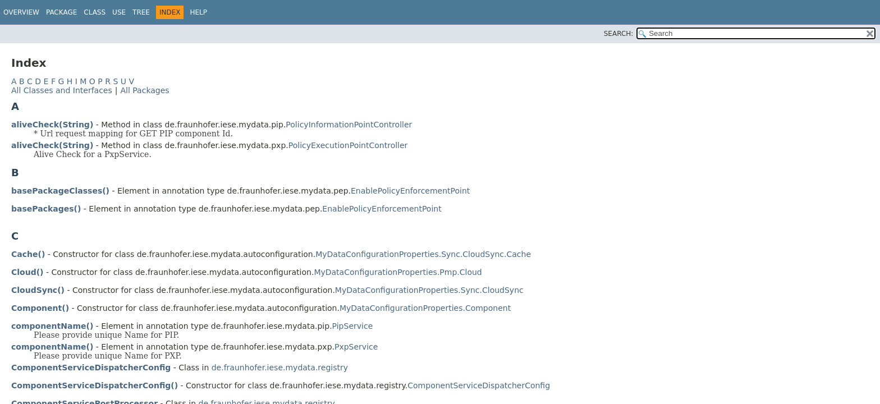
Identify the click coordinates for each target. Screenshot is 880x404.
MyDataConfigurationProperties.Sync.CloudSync (429, 290)
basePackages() (46, 208)
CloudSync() (38, 290)
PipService (352, 326)
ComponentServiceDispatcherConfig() (94, 385)
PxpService (356, 346)
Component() (40, 308)
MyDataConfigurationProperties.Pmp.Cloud (398, 272)
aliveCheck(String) (52, 124)
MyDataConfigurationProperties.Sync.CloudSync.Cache (423, 254)
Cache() (28, 254)
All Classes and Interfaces (61, 90)
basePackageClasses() (60, 190)
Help (198, 12)
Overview (21, 12)
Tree (141, 12)
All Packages (144, 90)
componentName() (52, 326)
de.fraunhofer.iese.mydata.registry (280, 367)
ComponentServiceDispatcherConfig (91, 367)
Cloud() (27, 272)
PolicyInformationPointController (349, 124)
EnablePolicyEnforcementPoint (410, 190)
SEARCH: (619, 34)
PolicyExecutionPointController (348, 145)
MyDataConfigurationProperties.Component (425, 308)
